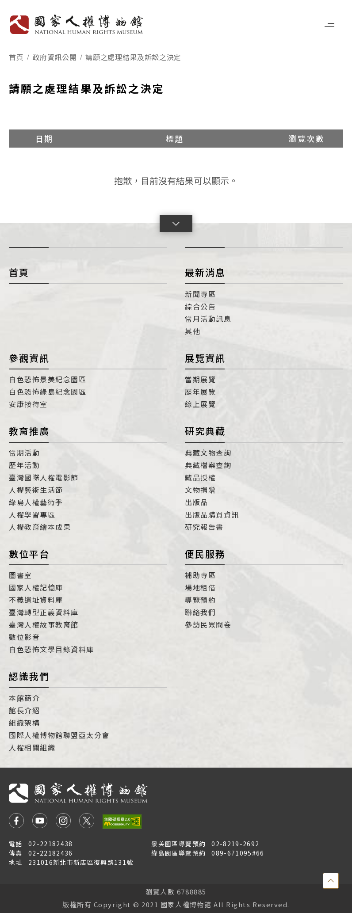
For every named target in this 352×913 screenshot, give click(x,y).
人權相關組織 (32, 747)
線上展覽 (200, 404)
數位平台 (29, 553)
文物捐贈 (200, 489)
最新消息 (205, 272)
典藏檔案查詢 (208, 465)
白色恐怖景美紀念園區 (47, 379)
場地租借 (200, 587)
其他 (192, 331)
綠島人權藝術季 (36, 502)
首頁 (16, 57)
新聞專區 (200, 294)
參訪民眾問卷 (208, 624)
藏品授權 (200, 477)
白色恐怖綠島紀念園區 (47, 391)
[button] (176, 223)
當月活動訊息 (208, 318)
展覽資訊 (205, 358)
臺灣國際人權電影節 (44, 477)
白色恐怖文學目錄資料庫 (51, 649)
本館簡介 (24, 697)
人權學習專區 (32, 514)
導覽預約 (200, 599)
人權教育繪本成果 (40, 526)
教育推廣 (29, 430)
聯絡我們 (200, 612)
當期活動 (24, 452)
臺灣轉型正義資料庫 (44, 612)
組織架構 (24, 722)
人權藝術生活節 (36, 489)
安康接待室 (28, 404)
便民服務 (205, 553)
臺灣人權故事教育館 (44, 624)
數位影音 (24, 636)
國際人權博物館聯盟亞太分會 (59, 735)
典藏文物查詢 (208, 452)
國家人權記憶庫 (36, 587)
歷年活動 (24, 465)
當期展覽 (200, 379)
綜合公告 (200, 306)
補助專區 (200, 575)
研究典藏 (205, 430)
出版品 (196, 502)
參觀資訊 (29, 358)
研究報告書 (204, 526)
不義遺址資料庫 (36, 599)
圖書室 (20, 575)
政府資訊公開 (54, 57)
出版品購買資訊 (212, 514)
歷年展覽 (200, 391)
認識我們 (29, 676)
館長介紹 (24, 710)
